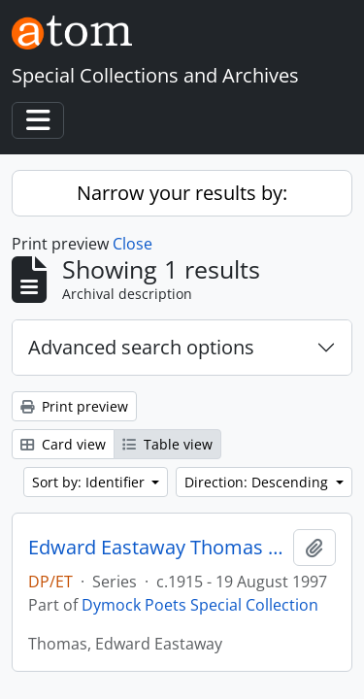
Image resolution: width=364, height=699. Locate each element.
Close (132, 243)
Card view (63, 444)
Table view (167, 444)
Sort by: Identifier (90, 482)
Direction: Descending (258, 482)
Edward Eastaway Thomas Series (156, 547)
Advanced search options (141, 347)
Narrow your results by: (182, 193)
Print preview (74, 406)
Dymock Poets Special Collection (200, 605)
